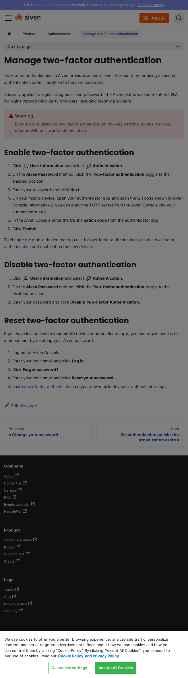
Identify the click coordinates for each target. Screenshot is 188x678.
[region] (94, 654)
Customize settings (69, 667)
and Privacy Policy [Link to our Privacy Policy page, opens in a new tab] (102, 656)
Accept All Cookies (115, 667)
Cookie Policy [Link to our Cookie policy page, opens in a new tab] (71, 656)
